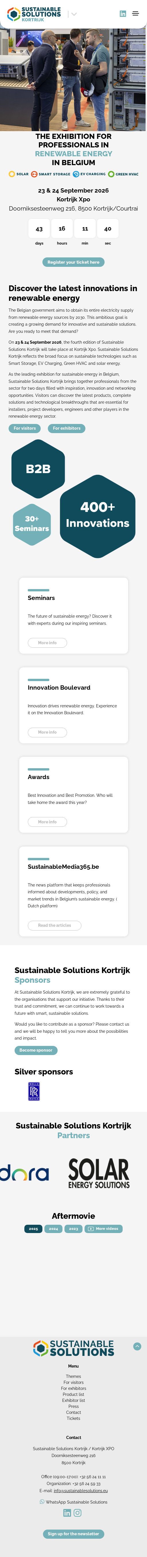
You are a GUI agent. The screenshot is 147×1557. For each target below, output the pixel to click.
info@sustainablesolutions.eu (81, 1490)
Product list (73, 1394)
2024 (53, 1228)
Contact (73, 1412)
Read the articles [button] (54, 925)
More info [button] (47, 643)
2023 (73, 1228)
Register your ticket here (73, 262)
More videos (107, 1228)
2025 (33, 1228)
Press (73, 1406)
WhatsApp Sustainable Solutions (76, 1502)
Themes (73, 1376)
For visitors (25, 428)
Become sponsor (35, 1050)
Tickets (73, 1418)
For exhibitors (67, 428)
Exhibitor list (73, 1400)
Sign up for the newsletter (73, 1534)
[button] (137, 1346)
